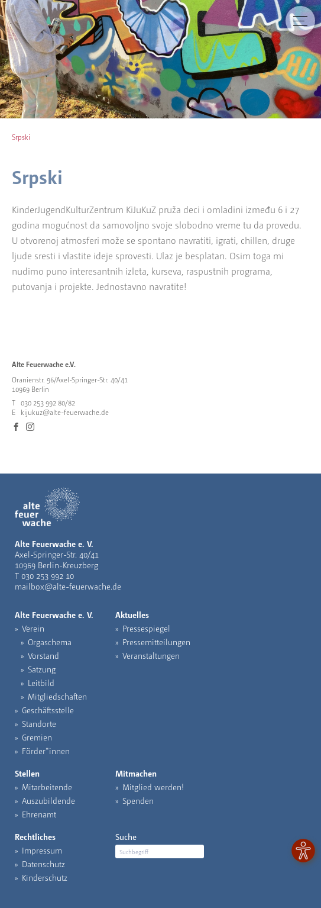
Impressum (42, 850)
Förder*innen (46, 750)
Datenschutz (43, 863)
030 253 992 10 (47, 575)
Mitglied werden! (153, 786)
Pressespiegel (146, 628)
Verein (33, 628)
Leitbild (41, 682)
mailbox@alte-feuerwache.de (68, 586)
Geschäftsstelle (48, 709)
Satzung (42, 669)
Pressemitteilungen (156, 641)
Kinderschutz (44, 877)
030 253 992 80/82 (48, 402)
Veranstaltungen (151, 655)
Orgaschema (50, 641)
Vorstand (43, 655)
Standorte (39, 723)
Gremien (37, 737)
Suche (126, 836)
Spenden (138, 800)
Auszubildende (48, 800)
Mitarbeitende (47, 786)
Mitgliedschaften (57, 696)
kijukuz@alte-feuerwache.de (65, 412)
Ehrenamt (39, 814)
